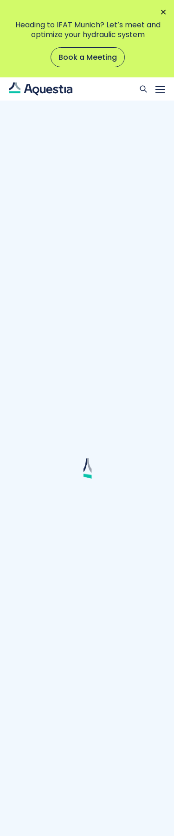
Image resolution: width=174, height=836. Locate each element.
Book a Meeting (87, 57)
